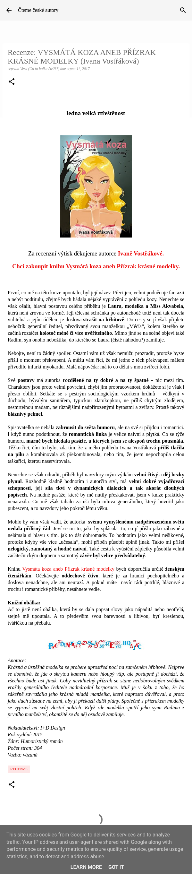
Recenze (19, 769)
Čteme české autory (38, 10)
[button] (11, 82)
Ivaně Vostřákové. (141, 253)
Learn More (86, 867)
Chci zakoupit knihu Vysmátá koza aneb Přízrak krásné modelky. (96, 266)
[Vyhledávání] (183, 10)
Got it (116, 867)
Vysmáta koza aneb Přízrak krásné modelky (68, 569)
